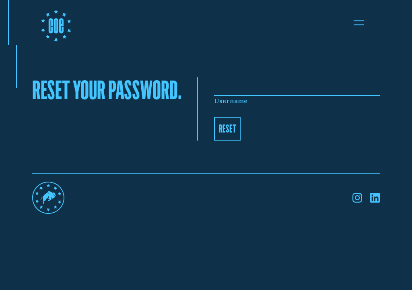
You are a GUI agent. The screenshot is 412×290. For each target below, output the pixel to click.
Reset (227, 128)
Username (230, 101)
